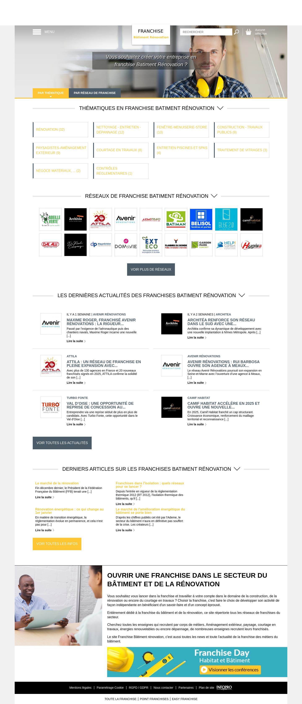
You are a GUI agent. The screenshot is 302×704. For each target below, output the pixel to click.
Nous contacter (163, 687)
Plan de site (206, 687)
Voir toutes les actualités (62, 443)
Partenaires (186, 687)
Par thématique (51, 93)
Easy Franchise (185, 699)
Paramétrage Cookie (110, 687)
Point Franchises (154, 699)
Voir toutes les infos (57, 544)
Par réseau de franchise (95, 93)
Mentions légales (80, 687)
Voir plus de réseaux (151, 269)
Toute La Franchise (120, 699)
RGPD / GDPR (138, 687)
